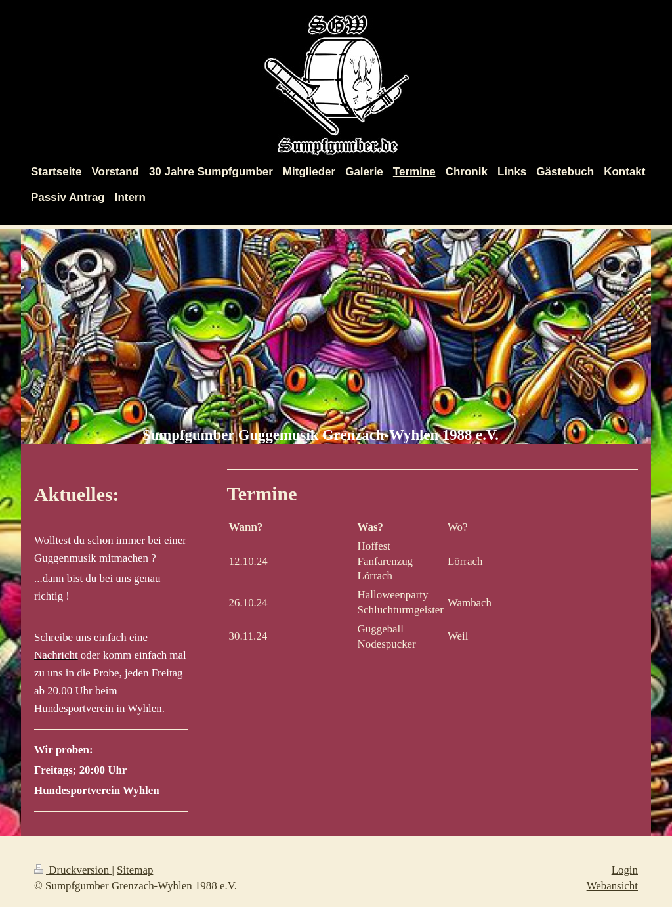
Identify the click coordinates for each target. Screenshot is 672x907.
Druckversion (73, 870)
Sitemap (135, 870)
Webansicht (612, 885)
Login (625, 870)
